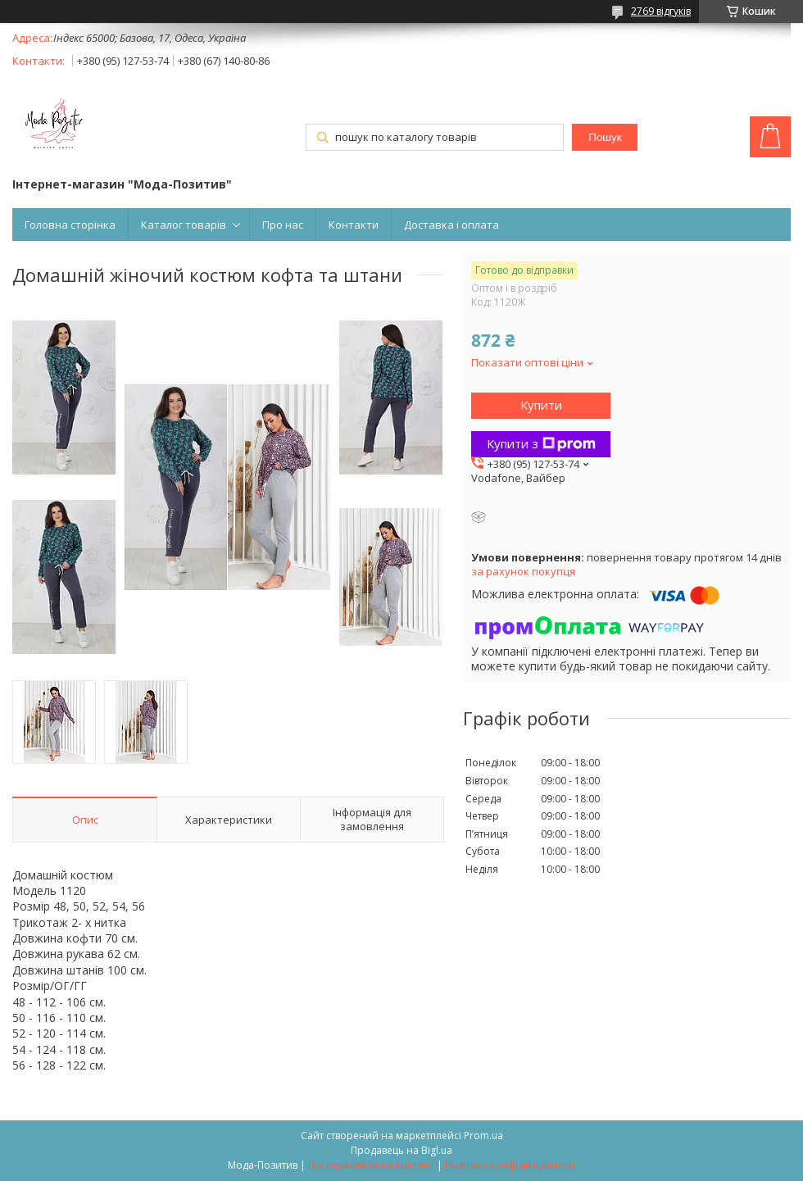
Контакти (354, 224)
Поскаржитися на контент (371, 1165)
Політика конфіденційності (510, 1165)
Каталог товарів (183, 224)
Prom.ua (483, 1135)
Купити (541, 405)
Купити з (541, 443)
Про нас (282, 224)
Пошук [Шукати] (604, 137)
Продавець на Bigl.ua (401, 1150)
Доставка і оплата (451, 224)
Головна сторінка (70, 224)
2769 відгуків (661, 11)
